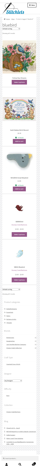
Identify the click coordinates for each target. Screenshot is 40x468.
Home (8, 19)
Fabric (8, 316)
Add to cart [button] (19, 141)
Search (20, 464)
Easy (7, 395)
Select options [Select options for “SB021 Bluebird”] (19, 280)
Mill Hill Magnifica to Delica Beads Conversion (21, 432)
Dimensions (10, 338)
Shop (13, 19)
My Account (6, 464)
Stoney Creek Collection (14, 348)
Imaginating (10, 341)
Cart (31, 463)
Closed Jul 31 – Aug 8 (13, 428)
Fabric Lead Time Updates (14, 438)
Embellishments (11, 309)
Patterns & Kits (11, 319)
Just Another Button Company (16, 344)
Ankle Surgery (10, 435)
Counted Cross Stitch (13, 364)
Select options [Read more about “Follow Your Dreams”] (19, 82)
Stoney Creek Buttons (13, 412)
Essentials (9, 312)
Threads (9, 323)
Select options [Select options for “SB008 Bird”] (19, 234)
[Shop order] (11, 29)
